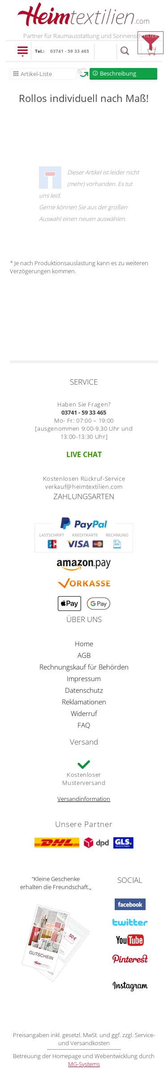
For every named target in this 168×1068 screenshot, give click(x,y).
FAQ (84, 724)
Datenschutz (84, 690)
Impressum (84, 678)
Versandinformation (83, 799)
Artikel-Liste (36, 74)
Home (84, 643)
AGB (84, 655)
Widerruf (84, 713)
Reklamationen (84, 701)
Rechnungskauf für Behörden (84, 666)
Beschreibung (118, 73)
